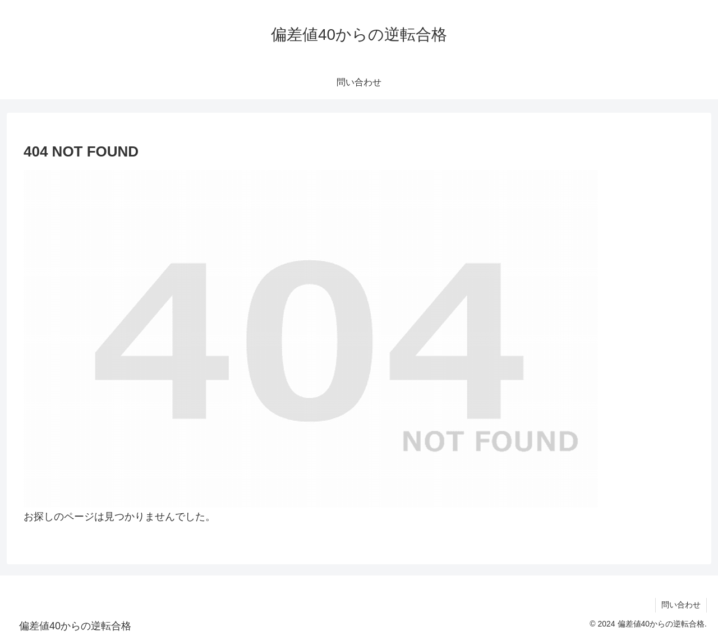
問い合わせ (681, 604)
